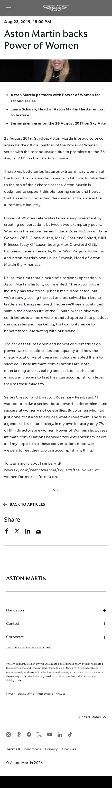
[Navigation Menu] (8, 8)
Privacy (51, 749)
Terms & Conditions (23, 749)
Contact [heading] (56, 623)
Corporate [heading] (56, 637)
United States (92, 717)
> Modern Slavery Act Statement (29, 647)
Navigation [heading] (56, 610)
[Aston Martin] (56, 8)
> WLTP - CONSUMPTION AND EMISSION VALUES (36, 693)
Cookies (69, 749)
